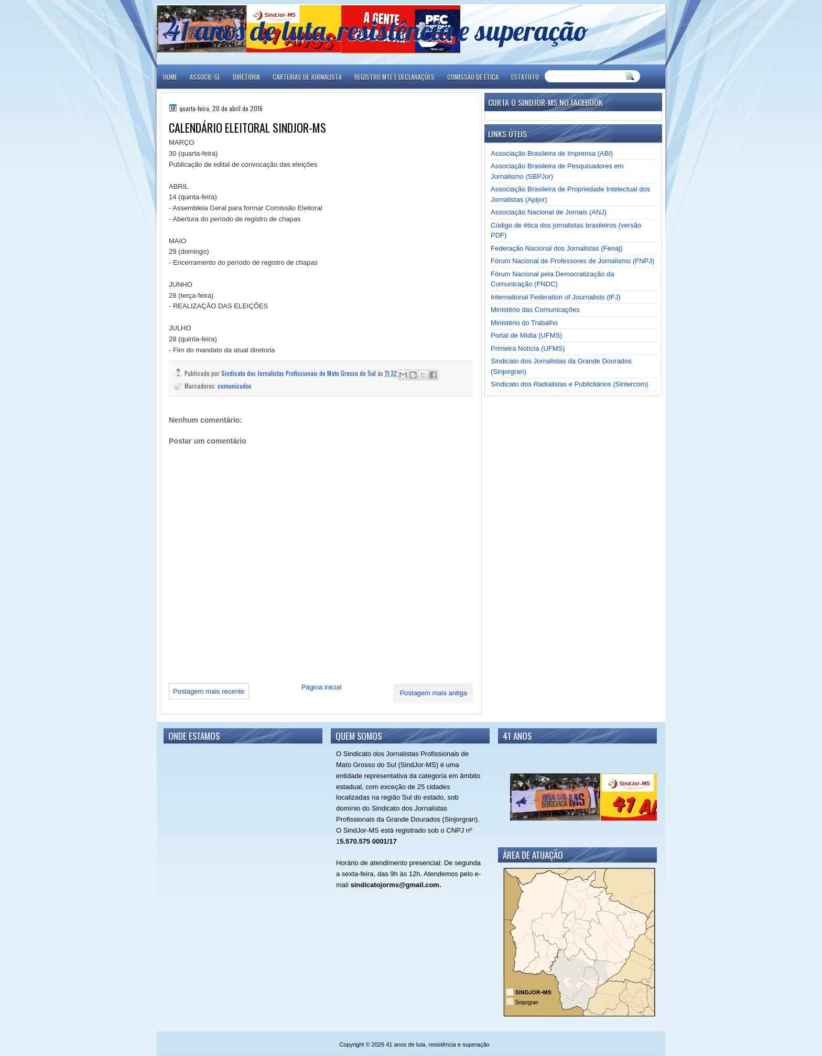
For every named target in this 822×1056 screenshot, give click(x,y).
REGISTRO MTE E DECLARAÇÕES (394, 76)
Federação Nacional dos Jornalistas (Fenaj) (556, 248)
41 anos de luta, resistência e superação (377, 30)
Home (170, 76)
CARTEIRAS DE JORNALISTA (307, 76)
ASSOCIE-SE (205, 76)
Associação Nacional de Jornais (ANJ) (549, 212)
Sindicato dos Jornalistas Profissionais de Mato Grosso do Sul (299, 373)
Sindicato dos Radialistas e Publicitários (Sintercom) (569, 384)
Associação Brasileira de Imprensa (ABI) (552, 153)
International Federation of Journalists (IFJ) (556, 297)
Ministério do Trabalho (524, 323)
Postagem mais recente (209, 691)
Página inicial (321, 687)
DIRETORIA (246, 76)
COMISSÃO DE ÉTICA (473, 76)
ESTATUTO (525, 76)
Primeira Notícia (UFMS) (528, 348)
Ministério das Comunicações (535, 310)
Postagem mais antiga (433, 693)
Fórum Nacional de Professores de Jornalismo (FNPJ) (572, 261)
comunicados (235, 385)
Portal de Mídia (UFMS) (527, 335)
